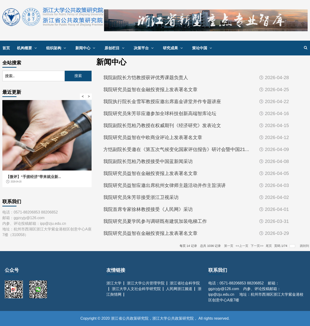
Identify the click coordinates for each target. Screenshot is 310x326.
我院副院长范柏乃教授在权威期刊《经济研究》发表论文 (162, 125)
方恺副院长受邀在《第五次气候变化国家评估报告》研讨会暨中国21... (176, 149)
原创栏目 (116, 47)
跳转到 (305, 246)
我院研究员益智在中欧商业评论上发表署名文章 (152, 137)
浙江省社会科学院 (185, 283)
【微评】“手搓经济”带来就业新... (33, 176)
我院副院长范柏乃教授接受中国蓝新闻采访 (148, 161)
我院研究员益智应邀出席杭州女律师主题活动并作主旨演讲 (164, 185)
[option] (47, 146)
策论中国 (203, 47)
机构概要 (28, 47)
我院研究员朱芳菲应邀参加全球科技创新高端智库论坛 (159, 113)
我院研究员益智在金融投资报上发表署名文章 (150, 89)
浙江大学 (113, 283)
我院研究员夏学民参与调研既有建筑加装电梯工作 (155, 221)
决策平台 (145, 47)
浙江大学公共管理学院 (146, 283)
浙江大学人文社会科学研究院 (136, 289)
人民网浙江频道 (179, 289)
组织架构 (57, 47)
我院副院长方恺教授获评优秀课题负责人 (145, 77)
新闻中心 (86, 47)
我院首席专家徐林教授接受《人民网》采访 (148, 209)
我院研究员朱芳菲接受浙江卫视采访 (141, 197)
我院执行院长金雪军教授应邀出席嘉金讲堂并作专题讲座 (162, 101)
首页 (6, 47)
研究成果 (174, 47)
